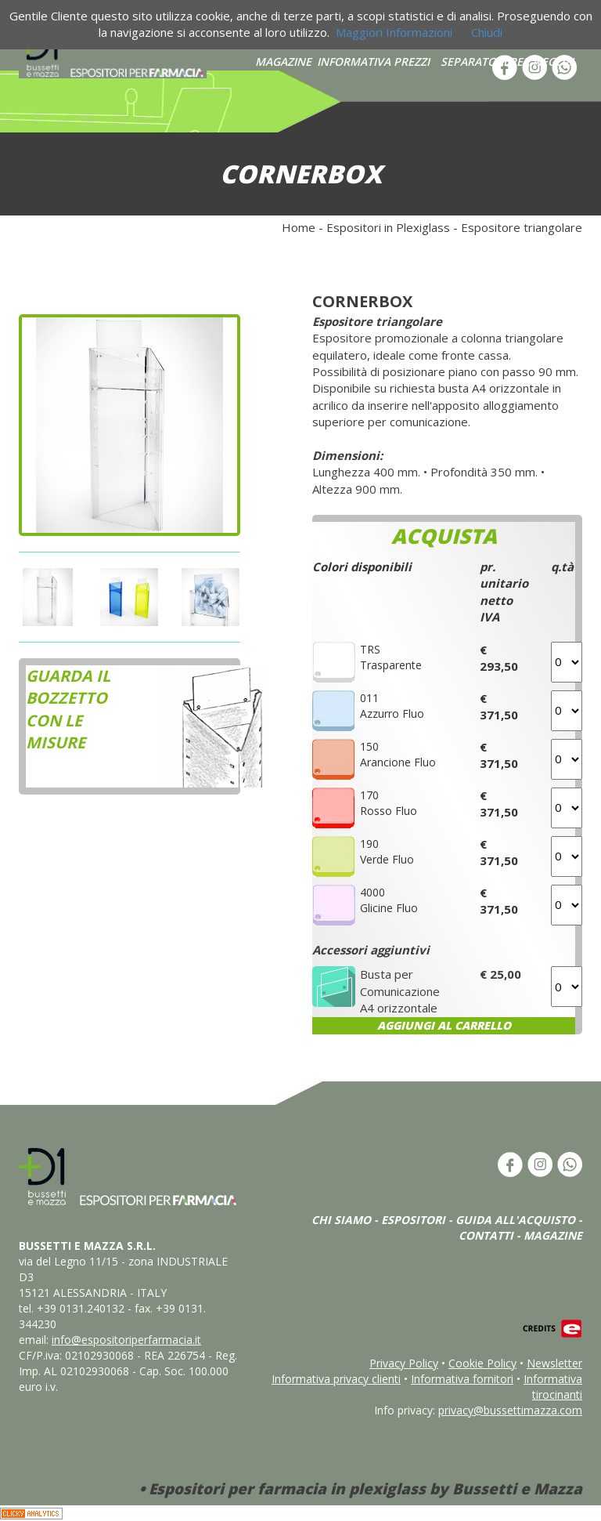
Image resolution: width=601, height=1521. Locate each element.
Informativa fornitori (462, 1378)
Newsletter (554, 1363)
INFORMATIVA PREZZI (373, 61)
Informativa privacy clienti (336, 1378)
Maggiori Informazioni (394, 32)
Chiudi (486, 32)
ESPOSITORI (413, 1219)
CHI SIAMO (341, 1219)
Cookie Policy (482, 1363)
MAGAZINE (283, 61)
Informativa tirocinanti (553, 1386)
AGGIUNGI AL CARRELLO (444, 1025)
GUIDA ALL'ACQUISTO (515, 1219)
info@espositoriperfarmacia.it (126, 1339)
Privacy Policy (403, 1363)
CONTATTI (486, 1235)
